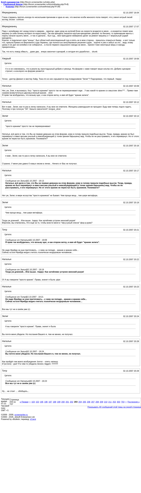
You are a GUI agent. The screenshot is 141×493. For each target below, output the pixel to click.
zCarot (33, 419)
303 (118, 402)
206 (88, 402)
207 (93, 402)
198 (54, 402)
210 (105, 402)
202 (71, 402)
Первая (24, 402)
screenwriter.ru (21, 415)
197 (50, 402)
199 (58, 402)
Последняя (133, 402)
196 (46, 402)
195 (41, 402)
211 (110, 402)
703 (123, 402)
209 (101, 402)
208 (97, 402)
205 (84, 402)
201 (67, 402)
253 (114, 402)
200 (63, 402)
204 (80, 402)
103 (33, 402)
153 (37, 402)
